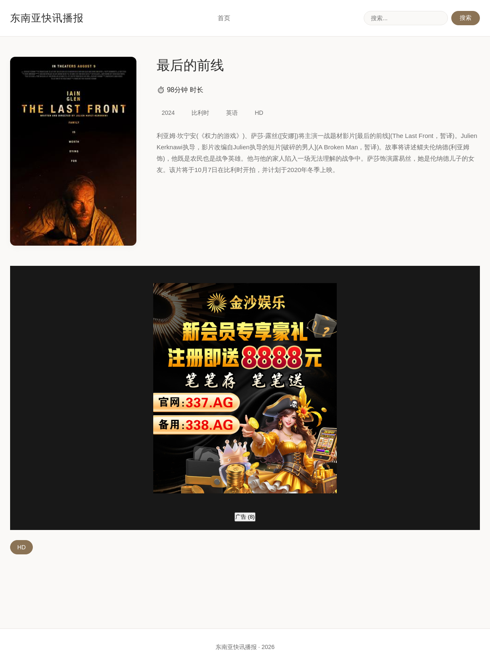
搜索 (465, 17)
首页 (224, 17)
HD (21, 547)
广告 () (245, 517)
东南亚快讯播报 (47, 18)
